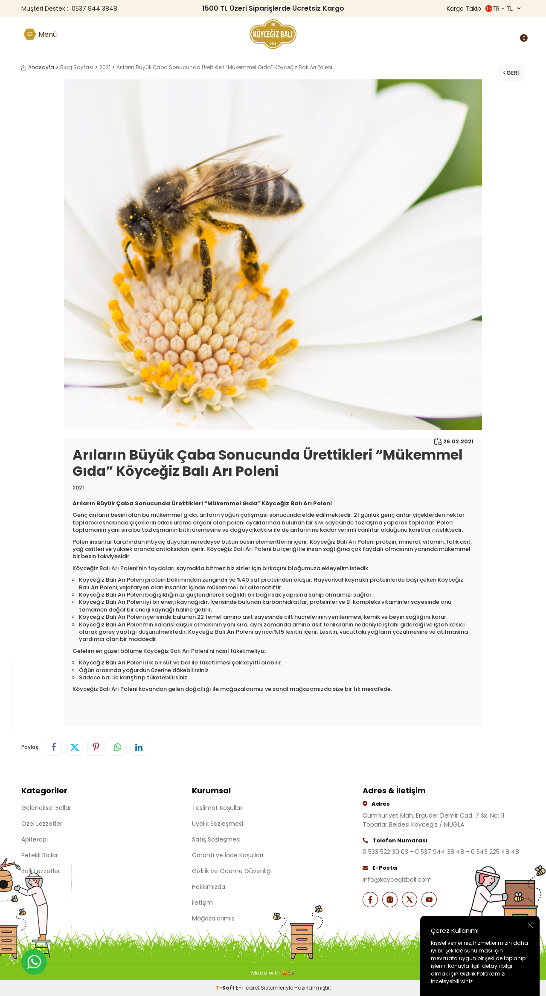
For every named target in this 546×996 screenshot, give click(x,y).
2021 (104, 67)
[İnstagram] (392, 900)
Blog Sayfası (76, 67)
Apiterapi (34, 839)
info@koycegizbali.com (397, 879)
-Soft (225, 987)
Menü (47, 34)
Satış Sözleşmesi (216, 839)
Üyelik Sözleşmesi (217, 823)
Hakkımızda (208, 886)
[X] (413, 900)
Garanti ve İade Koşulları (227, 855)
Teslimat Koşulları (218, 808)
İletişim (202, 902)
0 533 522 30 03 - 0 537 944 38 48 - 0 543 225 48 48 (441, 851)
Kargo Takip (464, 8)
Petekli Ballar (39, 855)
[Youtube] (435, 900)
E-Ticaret (247, 987)
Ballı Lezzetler (40, 871)
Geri (509, 70)
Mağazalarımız (213, 918)
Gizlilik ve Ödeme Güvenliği (232, 871)
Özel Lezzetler (41, 823)
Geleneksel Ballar (46, 808)
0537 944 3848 (94, 8)
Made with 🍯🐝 (273, 972)
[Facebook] (371, 900)
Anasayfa (37, 67)
